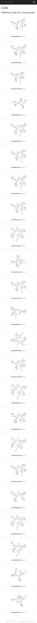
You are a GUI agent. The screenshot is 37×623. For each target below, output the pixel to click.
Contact (33, 621)
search (23, 36)
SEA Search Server (7, 2)
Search (23, 621)
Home (20, 621)
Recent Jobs (28, 621)
